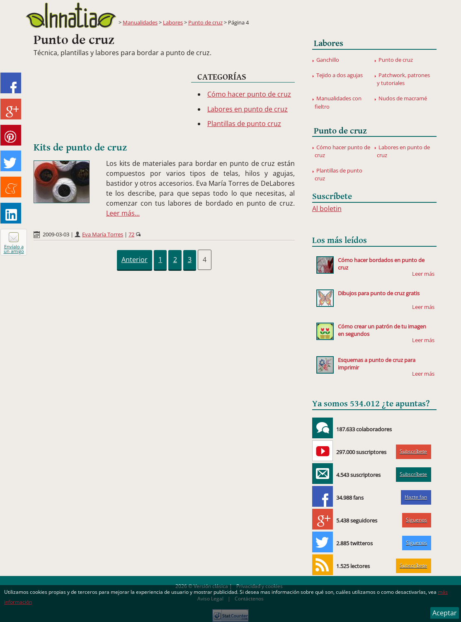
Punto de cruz (205, 22)
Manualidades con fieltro (338, 102)
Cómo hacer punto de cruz (249, 94)
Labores (173, 22)
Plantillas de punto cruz (244, 123)
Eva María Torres (102, 234)
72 (131, 234)
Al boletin (327, 208)
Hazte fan (416, 497)
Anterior (134, 259)
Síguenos (416, 519)
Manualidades (140, 22)
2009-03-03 (55, 234)
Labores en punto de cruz (247, 109)
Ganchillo (327, 59)
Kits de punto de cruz (80, 147)
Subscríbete (413, 451)
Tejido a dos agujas (339, 75)
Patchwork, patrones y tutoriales (403, 79)
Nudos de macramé (403, 98)
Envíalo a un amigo (14, 248)
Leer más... (123, 213)
